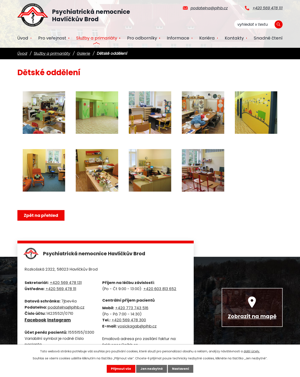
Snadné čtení (268, 38)
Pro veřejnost (52, 38)
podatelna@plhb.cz (209, 8)
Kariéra (207, 38)
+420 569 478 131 (66, 282)
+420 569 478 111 (267, 8)
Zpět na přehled (41, 215)
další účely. (252, 351)
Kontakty (234, 38)
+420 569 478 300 (128, 320)
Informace (178, 38)
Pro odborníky (142, 38)
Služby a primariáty (96, 38)
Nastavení (180, 369)
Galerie (83, 53)
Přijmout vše (121, 369)
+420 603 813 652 (159, 288)
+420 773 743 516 (131, 308)
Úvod (22, 38)
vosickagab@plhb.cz (137, 326)
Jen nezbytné (151, 369)
